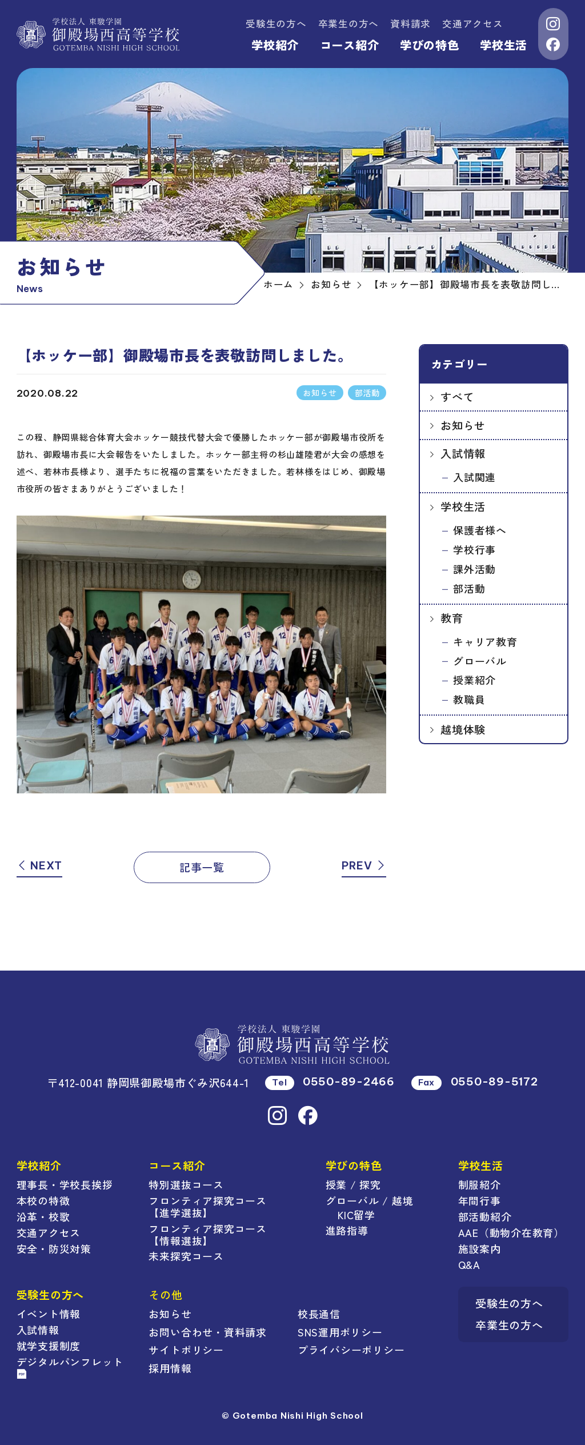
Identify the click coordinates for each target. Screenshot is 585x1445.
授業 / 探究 (353, 1184)
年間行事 (479, 1200)
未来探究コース (186, 1255)
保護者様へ (480, 529)
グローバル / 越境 (370, 1200)
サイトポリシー (186, 1349)
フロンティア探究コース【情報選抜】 (207, 1234)
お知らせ (463, 425)
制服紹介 (479, 1184)
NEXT (40, 865)
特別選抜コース (186, 1184)
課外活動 (474, 568)
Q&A (469, 1264)
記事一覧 (202, 867)
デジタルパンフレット (70, 1366)
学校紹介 (275, 45)
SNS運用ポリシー (340, 1331)
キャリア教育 (485, 641)
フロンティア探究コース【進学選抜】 (207, 1206)
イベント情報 (49, 1313)
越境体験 (463, 729)
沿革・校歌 (43, 1216)
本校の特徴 (43, 1200)
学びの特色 (429, 45)
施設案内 (479, 1248)
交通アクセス (472, 23)
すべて (457, 396)
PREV (364, 865)
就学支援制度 (49, 1345)
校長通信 (319, 1313)
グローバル (480, 660)
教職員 (469, 699)
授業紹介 (474, 679)
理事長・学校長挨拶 (65, 1184)
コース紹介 (349, 45)
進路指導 (347, 1230)
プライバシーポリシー (351, 1349)
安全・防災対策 (54, 1248)
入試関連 (474, 476)
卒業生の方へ (348, 23)
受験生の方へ (276, 23)
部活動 (469, 588)
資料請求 (410, 23)
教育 (451, 617)
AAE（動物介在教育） (511, 1232)
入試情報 (463, 453)
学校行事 (474, 549)
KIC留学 (356, 1214)
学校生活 (503, 45)
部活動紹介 (485, 1216)
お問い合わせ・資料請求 (207, 1331)
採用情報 (170, 1367)
